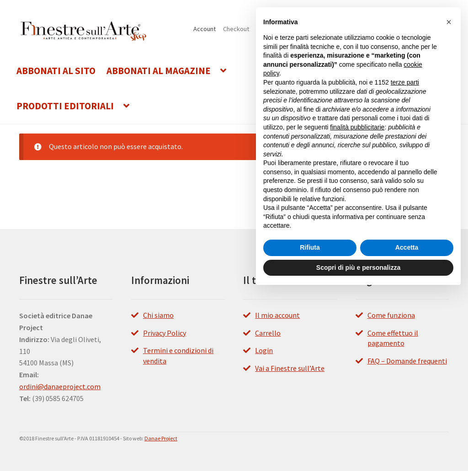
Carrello (268, 332)
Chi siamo (158, 315)
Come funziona (391, 315)
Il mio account (277, 315)
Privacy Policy (164, 332)
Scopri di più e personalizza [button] (358, 267)
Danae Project (160, 438)
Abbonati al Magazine (158, 71)
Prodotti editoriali (65, 106)
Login (264, 350)
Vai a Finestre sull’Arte (289, 368)
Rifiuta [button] (310, 247)
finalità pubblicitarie (357, 127)
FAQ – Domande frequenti (407, 360)
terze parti (405, 82)
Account (204, 29)
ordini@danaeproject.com (60, 386)
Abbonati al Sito (56, 71)
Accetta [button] (407, 247)
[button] (448, 22)
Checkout (236, 29)
